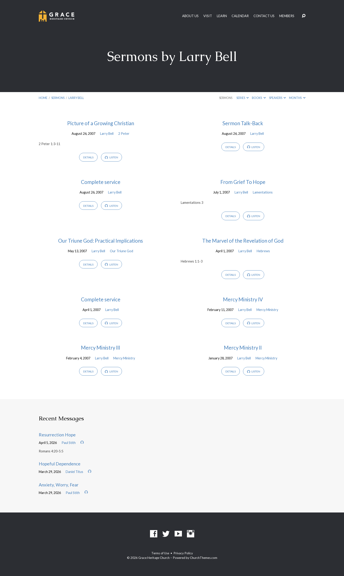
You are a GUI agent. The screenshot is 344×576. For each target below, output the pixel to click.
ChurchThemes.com (203, 558)
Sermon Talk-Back (242, 123)
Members (286, 16)
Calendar (240, 16)
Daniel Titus (74, 472)
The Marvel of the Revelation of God (243, 241)
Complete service (100, 182)
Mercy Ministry (267, 310)
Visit (207, 16)
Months (297, 98)
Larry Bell (76, 98)
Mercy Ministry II (243, 348)
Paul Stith (69, 443)
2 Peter (123, 133)
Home (43, 98)
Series (242, 98)
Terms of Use (160, 553)
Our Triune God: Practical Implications (100, 241)
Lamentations (263, 192)
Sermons (58, 98)
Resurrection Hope (57, 434)
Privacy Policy (183, 553)
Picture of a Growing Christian (100, 123)
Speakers (277, 98)
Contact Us (263, 16)
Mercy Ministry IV (243, 299)
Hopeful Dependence (59, 463)
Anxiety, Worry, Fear (58, 484)
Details (88, 157)
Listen (111, 157)
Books (259, 98)
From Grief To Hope (242, 182)
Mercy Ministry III (100, 348)
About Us (190, 16)
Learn (222, 16)
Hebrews (263, 251)
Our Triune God (121, 251)
